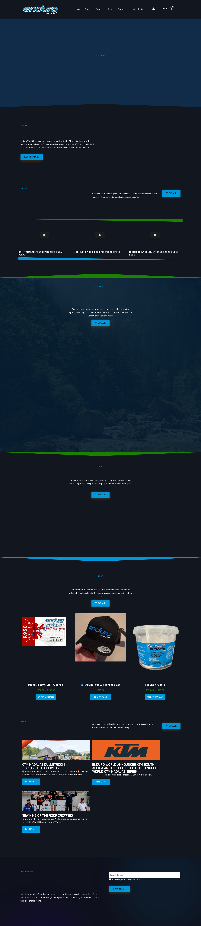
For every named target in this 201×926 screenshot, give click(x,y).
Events (99, 9)
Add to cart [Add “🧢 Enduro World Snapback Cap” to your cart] (100, 699)
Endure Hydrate (155, 686)
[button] (100, 605)
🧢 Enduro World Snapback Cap (100, 686)
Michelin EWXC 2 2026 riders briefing (97, 252)
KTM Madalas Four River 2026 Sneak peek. (40, 254)
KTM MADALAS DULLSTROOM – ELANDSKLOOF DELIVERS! (45, 768)
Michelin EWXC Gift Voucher (45, 686)
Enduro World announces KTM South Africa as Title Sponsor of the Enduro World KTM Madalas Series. (97, 772)
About (88, 9)
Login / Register (138, 9)
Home (78, 9)
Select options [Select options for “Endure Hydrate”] (155, 699)
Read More (30, 787)
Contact (122, 9)
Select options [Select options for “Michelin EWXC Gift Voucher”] (46, 699)
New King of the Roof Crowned (146, 768)
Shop (110, 9)
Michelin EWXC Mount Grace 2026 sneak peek (154, 254)
